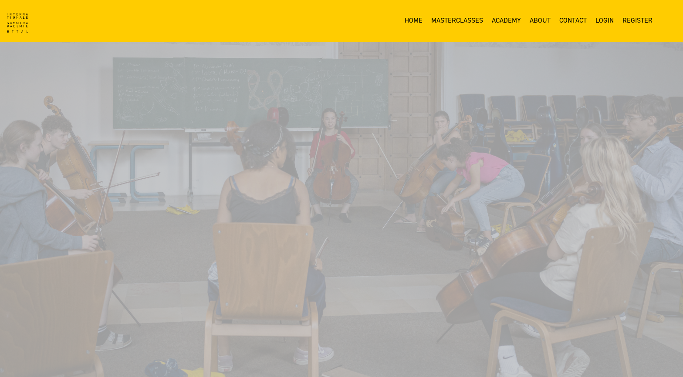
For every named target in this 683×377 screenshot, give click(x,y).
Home (414, 20)
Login (604, 20)
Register (637, 20)
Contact (573, 20)
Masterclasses (457, 20)
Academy (506, 20)
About (540, 20)
